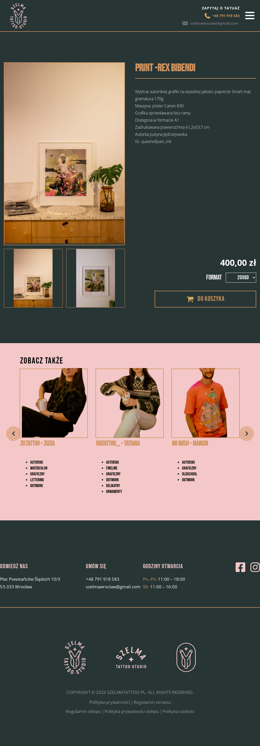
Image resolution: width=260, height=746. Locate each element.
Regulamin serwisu (152, 716)
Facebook (240, 581)
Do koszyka (211, 299)
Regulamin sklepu (83, 725)
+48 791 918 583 (226, 15)
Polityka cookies (178, 725)
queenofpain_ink (156, 141)
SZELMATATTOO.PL (126, 706)
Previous (13, 440)
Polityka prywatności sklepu (132, 725)
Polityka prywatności (109, 716)
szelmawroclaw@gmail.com (215, 23)
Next (246, 440)
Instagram (255, 581)
